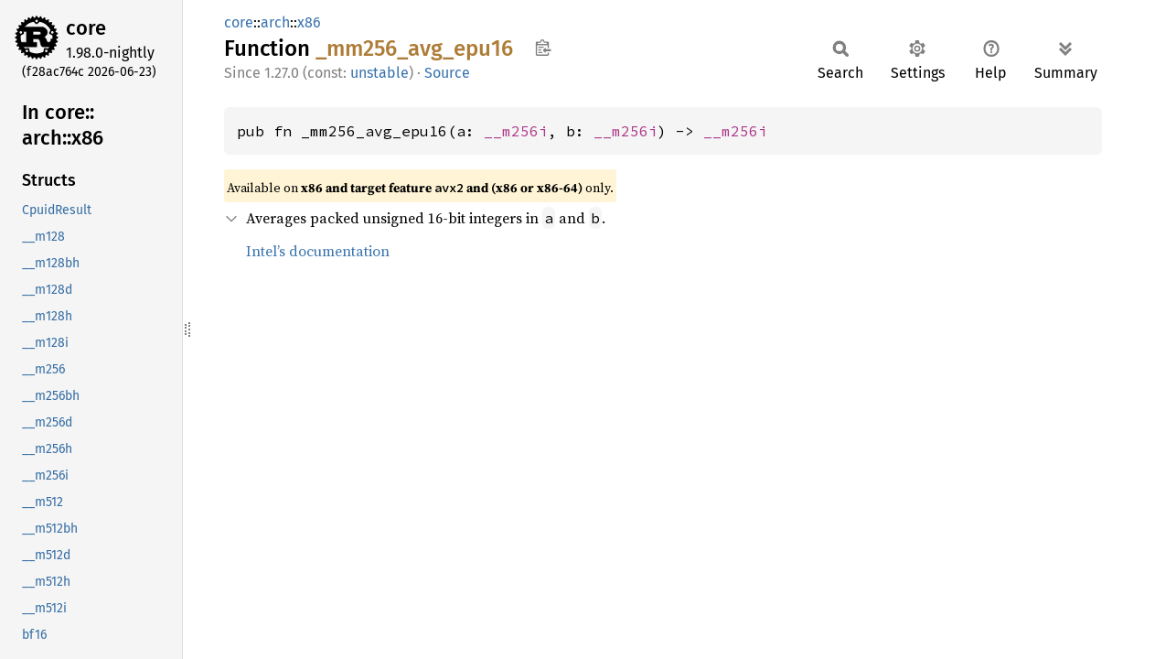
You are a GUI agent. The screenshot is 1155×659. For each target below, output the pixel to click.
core (86, 28)
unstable (379, 72)
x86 (309, 22)
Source (447, 72)
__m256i (516, 131)
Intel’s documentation (318, 251)
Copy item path (543, 47)
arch (275, 22)
